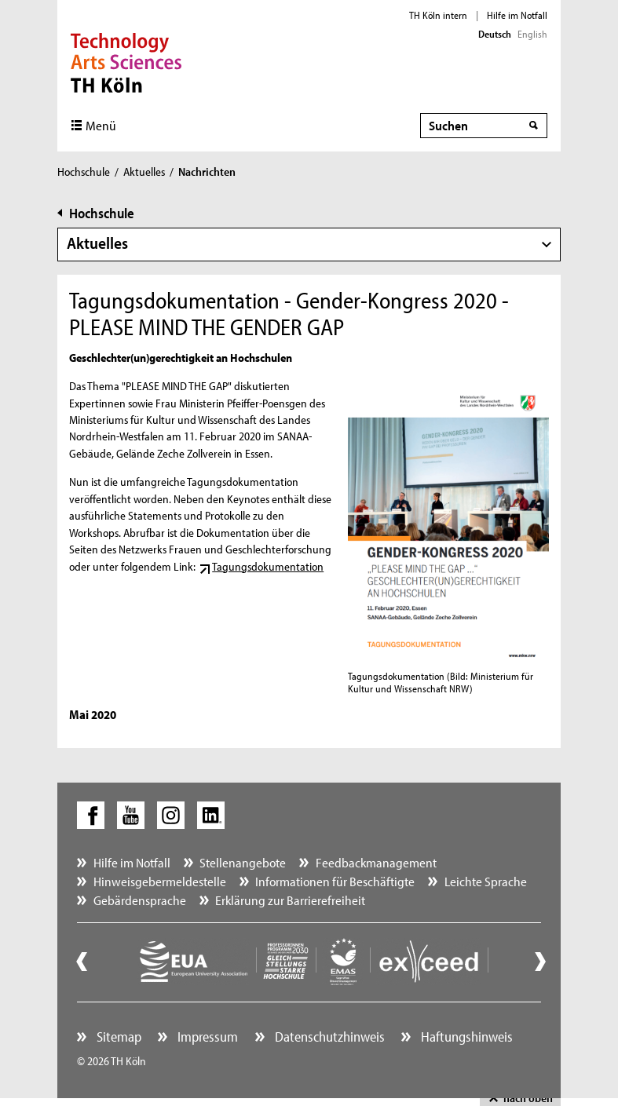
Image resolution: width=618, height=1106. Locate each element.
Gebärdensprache (139, 900)
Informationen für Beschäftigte (335, 881)
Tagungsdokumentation (268, 566)
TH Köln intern (438, 15)
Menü (101, 125)
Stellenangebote (242, 862)
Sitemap (117, 1037)
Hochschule (83, 171)
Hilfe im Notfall (517, 15)
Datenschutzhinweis (328, 1037)
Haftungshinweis (465, 1037)
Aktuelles (144, 171)
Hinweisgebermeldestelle (159, 881)
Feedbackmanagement (376, 862)
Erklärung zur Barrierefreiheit (290, 900)
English (532, 34)
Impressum (206, 1037)
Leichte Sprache (485, 881)
